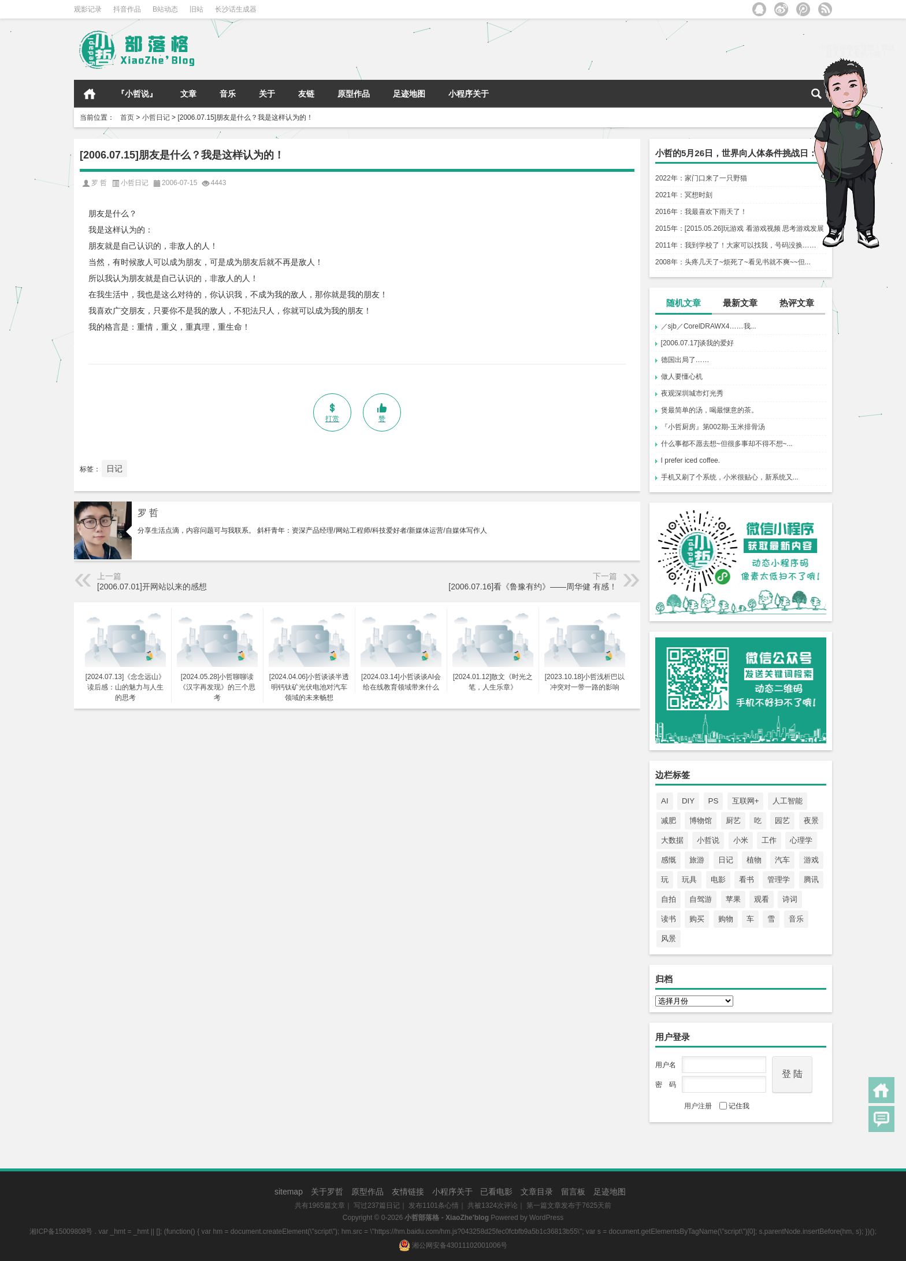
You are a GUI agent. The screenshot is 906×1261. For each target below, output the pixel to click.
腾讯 (811, 879)
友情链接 (408, 1191)
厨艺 (733, 820)
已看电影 (496, 1191)
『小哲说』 (137, 93)
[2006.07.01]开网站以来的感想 (152, 586)
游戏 (811, 860)
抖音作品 (127, 9)
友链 (306, 93)
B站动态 (165, 9)
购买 (696, 919)
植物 (754, 860)
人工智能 (788, 801)
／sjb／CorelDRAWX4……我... (708, 326)
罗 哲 (148, 513)
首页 (89, 94)
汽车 (782, 860)
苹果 (733, 899)
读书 (668, 919)
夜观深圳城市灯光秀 (692, 393)
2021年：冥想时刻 (683, 195)
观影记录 (88, 9)
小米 (740, 840)
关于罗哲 (327, 1191)
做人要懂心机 (682, 377)
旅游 (696, 860)
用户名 (665, 1065)
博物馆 (700, 820)
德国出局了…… (685, 360)
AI (665, 801)
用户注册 (698, 1106)
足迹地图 (409, 93)
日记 (725, 860)
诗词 (789, 899)
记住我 (734, 1106)
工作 (769, 840)
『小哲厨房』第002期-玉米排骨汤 (713, 427)
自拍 (668, 899)
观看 (761, 899)
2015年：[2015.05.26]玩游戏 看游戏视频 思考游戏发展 (739, 228)
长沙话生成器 (236, 9)
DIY (688, 801)
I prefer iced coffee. (691, 460)
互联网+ (745, 801)
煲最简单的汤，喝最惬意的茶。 (709, 410)
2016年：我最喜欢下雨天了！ (701, 212)
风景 (668, 938)
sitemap (288, 1191)
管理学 (778, 879)
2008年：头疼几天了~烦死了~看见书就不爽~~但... (733, 262)
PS (713, 801)
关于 (267, 93)
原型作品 (353, 93)
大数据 (672, 840)
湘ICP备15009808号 (60, 1231)
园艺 (782, 820)
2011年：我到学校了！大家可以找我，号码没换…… (735, 245)
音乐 (228, 93)
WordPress (546, 1218)
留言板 (573, 1191)
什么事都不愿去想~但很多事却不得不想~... (727, 444)
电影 (718, 879)
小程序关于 (468, 93)
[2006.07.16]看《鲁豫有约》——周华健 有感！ (532, 586)
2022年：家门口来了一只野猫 (701, 178)
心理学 (801, 840)
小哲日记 (156, 117)
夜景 (811, 820)
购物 (725, 919)
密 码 (665, 1085)
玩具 (689, 879)
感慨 (668, 860)
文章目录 (537, 1191)
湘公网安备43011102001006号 (453, 1245)
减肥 (668, 820)
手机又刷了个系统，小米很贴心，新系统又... (730, 477)
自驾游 (700, 899)
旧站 (196, 9)
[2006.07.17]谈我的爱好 (697, 343)
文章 (188, 93)
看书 (746, 879)
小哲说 (708, 840)
